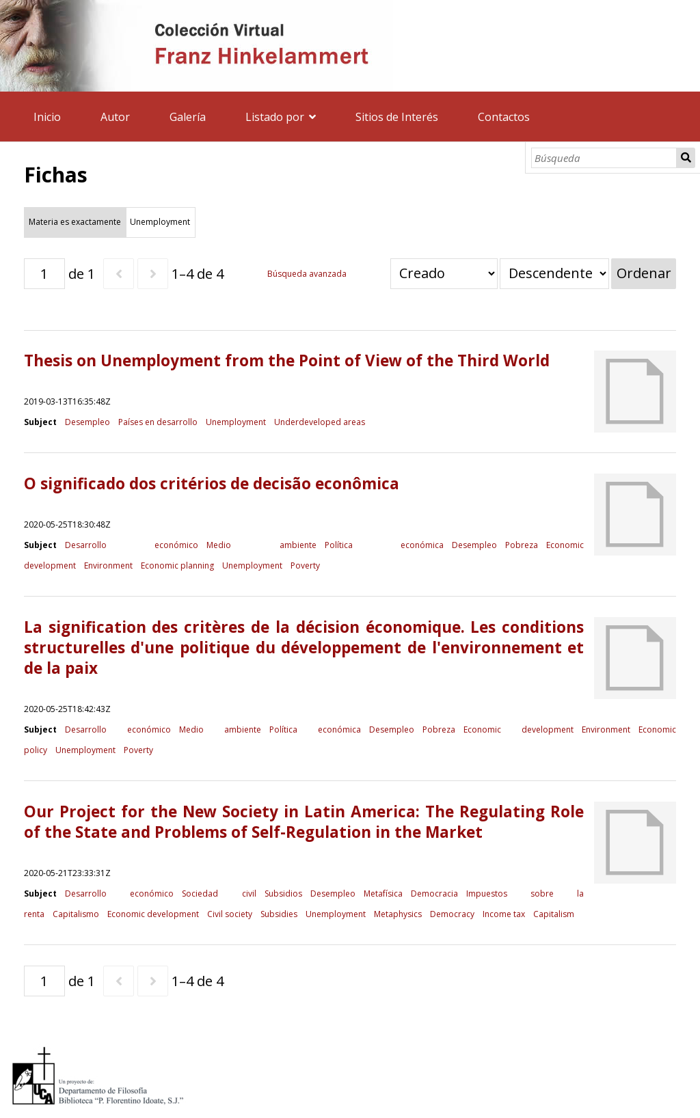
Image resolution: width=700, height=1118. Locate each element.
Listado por (274, 116)
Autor (115, 116)
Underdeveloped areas (319, 422)
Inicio (47, 116)
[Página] (44, 273)
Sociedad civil (219, 893)
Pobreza (521, 545)
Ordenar (644, 273)
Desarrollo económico (132, 545)
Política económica (384, 545)
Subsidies (278, 914)
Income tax (504, 914)
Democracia (434, 893)
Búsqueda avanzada (307, 274)
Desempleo (87, 422)
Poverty (305, 565)
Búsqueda (686, 158)
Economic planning (177, 565)
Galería (188, 116)
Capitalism (553, 914)
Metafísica (383, 893)
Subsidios (283, 893)
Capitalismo (76, 914)
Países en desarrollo (158, 422)
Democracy (452, 914)
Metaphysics (398, 914)
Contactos (504, 116)
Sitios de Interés (396, 116)
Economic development (518, 729)
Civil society (229, 914)
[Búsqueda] (604, 158)
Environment (108, 565)
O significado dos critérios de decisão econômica (211, 483)
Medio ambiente (261, 545)
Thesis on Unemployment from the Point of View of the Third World (287, 360)
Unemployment (236, 422)
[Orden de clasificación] (554, 273)
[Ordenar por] (444, 273)
